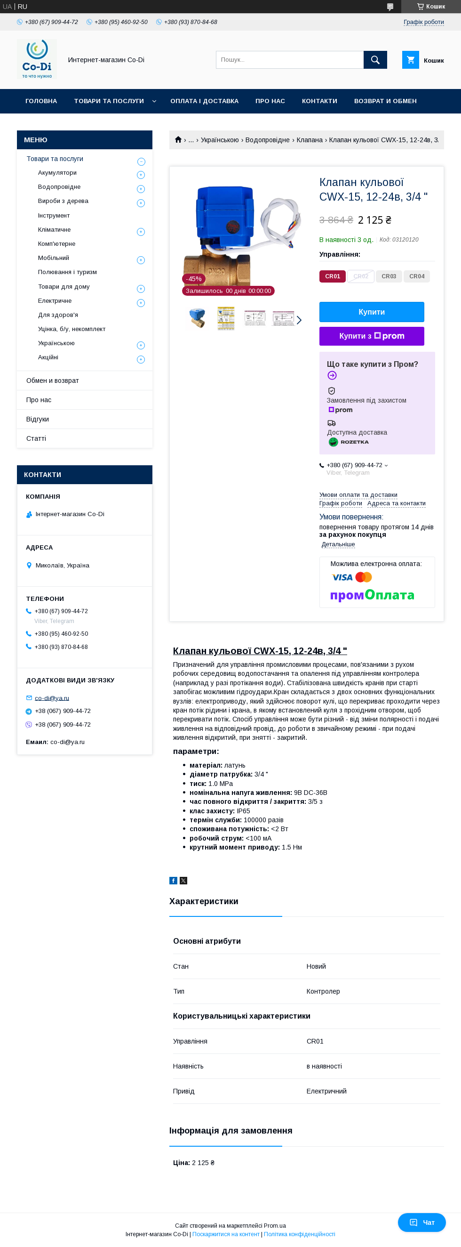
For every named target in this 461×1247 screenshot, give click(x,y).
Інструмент (54, 215)
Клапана (310, 140)
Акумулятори (57, 172)
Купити (372, 312)
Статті (36, 438)
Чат (422, 1222)
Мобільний (53, 257)
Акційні (48, 357)
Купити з (371, 336)
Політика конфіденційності (299, 1234)
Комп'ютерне (56, 243)
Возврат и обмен (385, 101)
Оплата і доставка (204, 101)
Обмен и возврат (52, 380)
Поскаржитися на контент (226, 1234)
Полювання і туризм (67, 271)
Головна (41, 101)
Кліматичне (54, 229)
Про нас (270, 101)
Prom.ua (275, 1226)
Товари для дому (64, 286)
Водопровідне (268, 140)
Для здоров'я (58, 314)
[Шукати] (375, 60)
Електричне (55, 300)
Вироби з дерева (63, 200)
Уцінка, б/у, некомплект (71, 328)
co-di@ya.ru (52, 697)
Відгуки (37, 419)
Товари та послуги (109, 101)
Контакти (319, 101)
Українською (220, 140)
